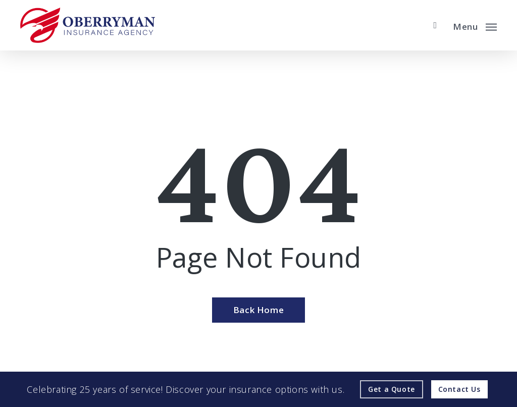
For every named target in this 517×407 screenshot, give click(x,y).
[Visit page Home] (87, 25)
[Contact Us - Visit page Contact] (459, 389)
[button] (475, 25)
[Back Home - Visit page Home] (258, 310)
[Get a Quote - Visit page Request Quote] (391, 389)
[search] (435, 25)
